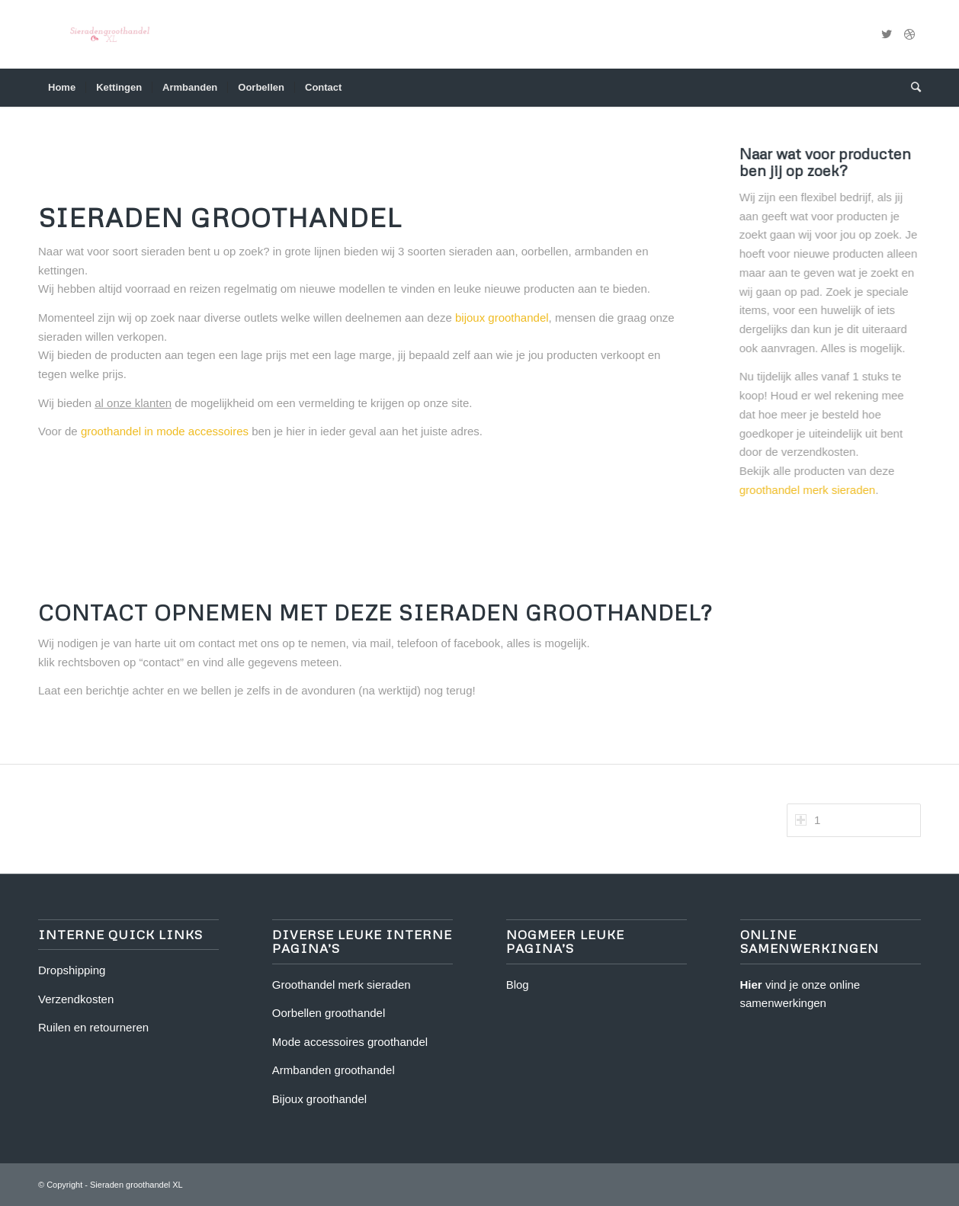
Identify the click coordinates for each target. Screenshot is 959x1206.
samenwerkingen (783, 1002)
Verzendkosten (76, 999)
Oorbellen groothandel (328, 1012)
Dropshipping (71, 970)
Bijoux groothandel (319, 1098)
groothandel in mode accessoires (169, 431)
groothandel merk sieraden (806, 489)
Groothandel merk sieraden (341, 984)
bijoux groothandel (506, 317)
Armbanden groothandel (333, 1069)
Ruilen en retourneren (93, 1027)
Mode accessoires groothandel (350, 1041)
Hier (751, 984)
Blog (517, 984)
